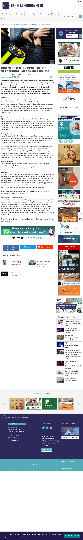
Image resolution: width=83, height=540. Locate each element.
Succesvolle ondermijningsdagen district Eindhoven (71, 338)
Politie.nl (51, 77)
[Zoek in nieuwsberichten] (71, 16)
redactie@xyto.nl (16, 436)
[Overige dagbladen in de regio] (70, 429)
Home (4, 24)
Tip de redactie (44, 247)
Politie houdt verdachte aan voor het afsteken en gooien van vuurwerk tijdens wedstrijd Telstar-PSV (73, 354)
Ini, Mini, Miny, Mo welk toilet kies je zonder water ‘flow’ (73, 323)
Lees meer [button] (22, 537)
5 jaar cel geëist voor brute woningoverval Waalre (71, 345)
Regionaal (35, 14)
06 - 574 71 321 (35, 237)
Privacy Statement (67, 467)
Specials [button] (42, 14)
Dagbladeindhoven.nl (27, 5)
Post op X (27, 247)
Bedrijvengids (20, 14)
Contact (11, 19)
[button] (2, 404)
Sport (49, 14)
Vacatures (4, 19)
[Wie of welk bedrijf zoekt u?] (72, 36)
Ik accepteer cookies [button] (72, 536)
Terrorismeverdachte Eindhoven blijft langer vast (72, 373)
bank (41, 75)
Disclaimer (64, 463)
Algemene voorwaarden (68, 460)
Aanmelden (47, 448)
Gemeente (28, 14)
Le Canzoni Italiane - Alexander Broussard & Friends (72, 330)
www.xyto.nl (14, 439)
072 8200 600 (15, 434)
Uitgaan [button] (54, 14)
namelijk (11, 77)
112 (6, 14)
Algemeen (11, 14)
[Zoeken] (81, 16)
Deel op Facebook (11, 248)
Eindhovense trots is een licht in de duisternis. (44, 264)
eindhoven (4, 77)
